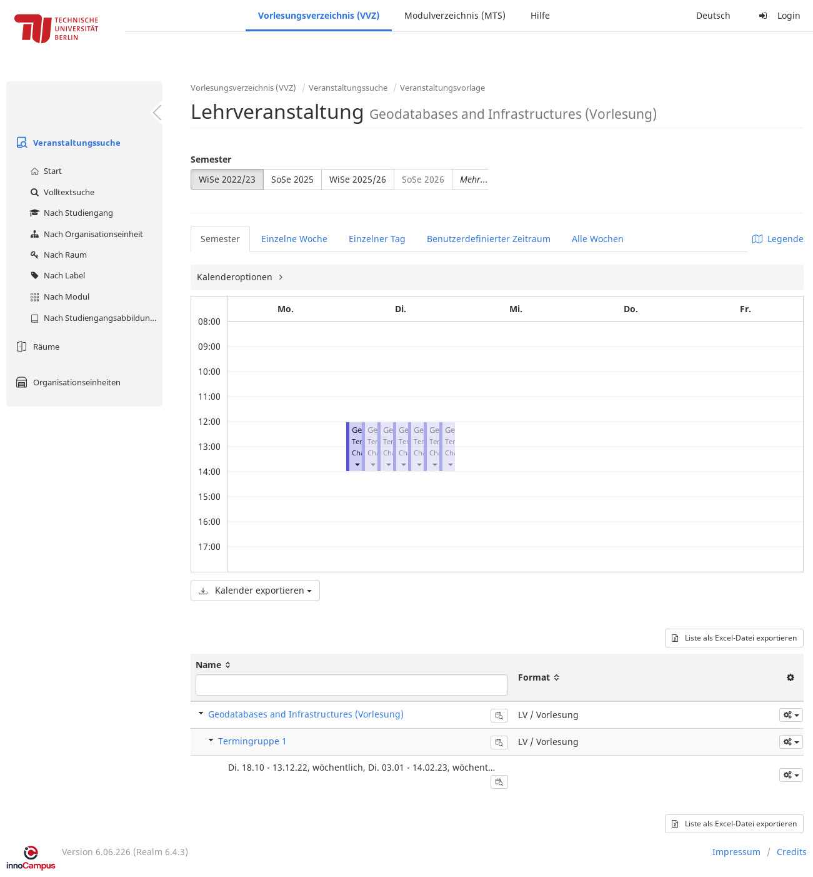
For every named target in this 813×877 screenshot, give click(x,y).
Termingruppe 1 (252, 741)
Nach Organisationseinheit (85, 234)
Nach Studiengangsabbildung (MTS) (94, 317)
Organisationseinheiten (66, 382)
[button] (357, 464)
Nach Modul (58, 296)
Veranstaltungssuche (66, 142)
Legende (778, 239)
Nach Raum (57, 254)
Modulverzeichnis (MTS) (455, 15)
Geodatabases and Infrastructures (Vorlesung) (306, 714)
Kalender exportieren (255, 590)
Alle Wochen (598, 239)
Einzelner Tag (377, 239)
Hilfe (540, 15)
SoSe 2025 (292, 179)
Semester (211, 159)
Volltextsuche (60, 192)
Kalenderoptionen (236, 277)
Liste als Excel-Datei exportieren (734, 637)
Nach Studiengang (70, 212)
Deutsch (713, 15)
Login (778, 15)
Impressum (736, 852)
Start (44, 170)
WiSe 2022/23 (227, 179)
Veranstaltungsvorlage (442, 87)
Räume (35, 346)
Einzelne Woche (294, 239)
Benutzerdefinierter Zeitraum (489, 239)
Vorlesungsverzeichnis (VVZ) (318, 15)
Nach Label (56, 275)
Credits (792, 852)
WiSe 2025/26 (357, 179)
